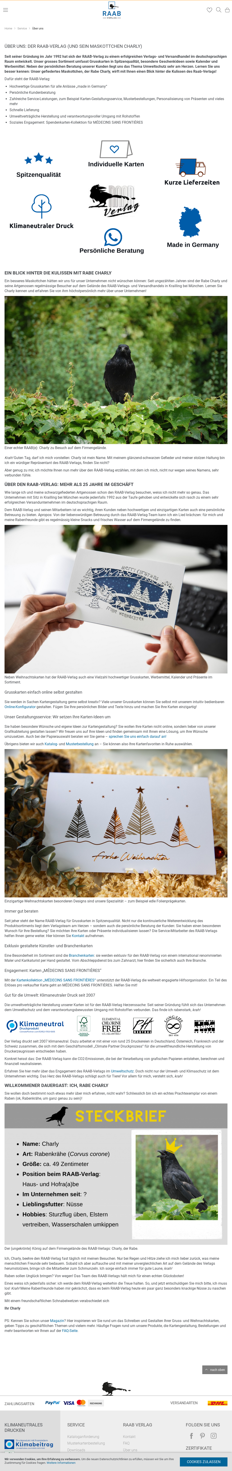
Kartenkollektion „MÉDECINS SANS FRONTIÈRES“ (56, 980)
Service (22, 28)
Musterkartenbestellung (86, 1443)
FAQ (126, 1443)
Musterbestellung (80, 744)
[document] (116, 1461)
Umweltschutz (122, 1071)
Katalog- (51, 744)
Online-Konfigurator (20, 707)
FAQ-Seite (69, 1331)
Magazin (57, 1321)
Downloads (76, 1450)
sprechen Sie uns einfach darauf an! (137, 736)
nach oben (217, 1370)
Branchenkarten (81, 955)
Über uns (130, 1450)
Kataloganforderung (83, 1437)
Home (9, 28)
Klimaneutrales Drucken (24, 1427)
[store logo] (112, 10)
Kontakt (78, 936)
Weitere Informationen (61, 1462)
